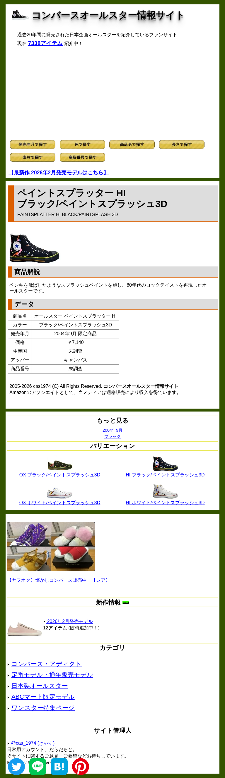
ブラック (112, 436)
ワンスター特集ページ (43, 707)
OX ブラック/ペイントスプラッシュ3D (59, 472)
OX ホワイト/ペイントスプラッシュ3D (59, 500)
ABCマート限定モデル (43, 696)
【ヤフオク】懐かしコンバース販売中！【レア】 (58, 580)
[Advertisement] (112, 93)
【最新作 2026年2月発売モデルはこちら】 (58, 172)
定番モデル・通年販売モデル (52, 674)
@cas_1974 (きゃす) (33, 743)
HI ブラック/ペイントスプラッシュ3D (165, 472)
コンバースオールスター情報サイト (108, 15)
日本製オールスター (39, 685)
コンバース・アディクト (46, 663)
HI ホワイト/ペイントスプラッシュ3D (165, 500)
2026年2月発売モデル (68, 621)
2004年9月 (112, 430)
